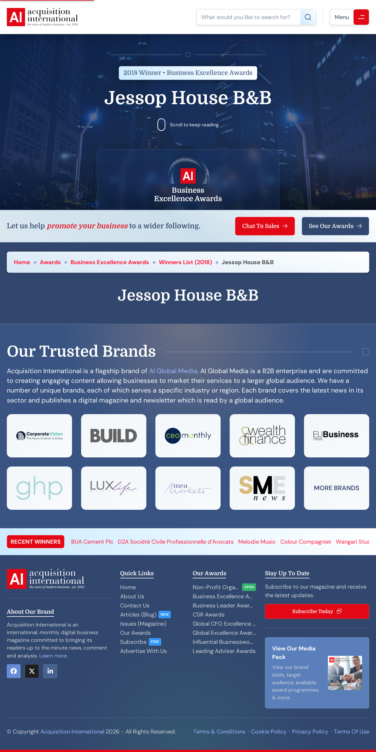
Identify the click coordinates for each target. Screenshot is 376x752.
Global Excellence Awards (224, 632)
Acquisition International (72, 731)
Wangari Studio (356, 541)
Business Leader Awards (224, 605)
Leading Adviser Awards (224, 651)
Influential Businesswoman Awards (224, 642)
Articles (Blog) (138, 614)
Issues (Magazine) (143, 623)
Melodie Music (257, 541)
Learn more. (53, 655)
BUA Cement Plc (92, 541)
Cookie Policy (268, 731)
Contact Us (134, 605)
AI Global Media (173, 371)
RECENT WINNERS (36, 541)
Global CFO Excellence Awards (224, 623)
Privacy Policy (310, 731)
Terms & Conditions (219, 731)
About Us (132, 596)
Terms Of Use (351, 731)
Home (22, 262)
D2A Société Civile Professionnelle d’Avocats (176, 541)
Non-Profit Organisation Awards (216, 587)
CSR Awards (209, 614)
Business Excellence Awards (110, 262)
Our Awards (135, 632)
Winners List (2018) (185, 262)
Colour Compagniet (305, 541)
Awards (50, 262)
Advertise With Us (143, 651)
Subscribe (133, 642)
